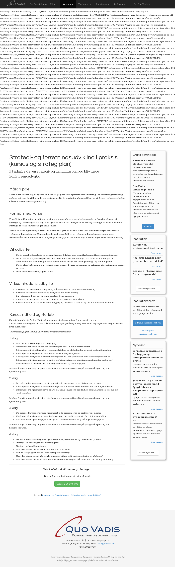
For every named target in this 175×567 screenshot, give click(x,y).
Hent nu (148, 226)
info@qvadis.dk (106, 543)
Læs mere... (157, 253)
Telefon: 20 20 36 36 (67, 484)
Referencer (121, 4)
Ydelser (68, 4)
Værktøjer (84, 4)
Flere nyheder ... (148, 452)
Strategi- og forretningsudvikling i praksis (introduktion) (71, 495)
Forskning (102, 4)
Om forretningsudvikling (44, 4)
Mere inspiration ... (148, 288)
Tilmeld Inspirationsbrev (148, 322)
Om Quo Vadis (142, 4)
